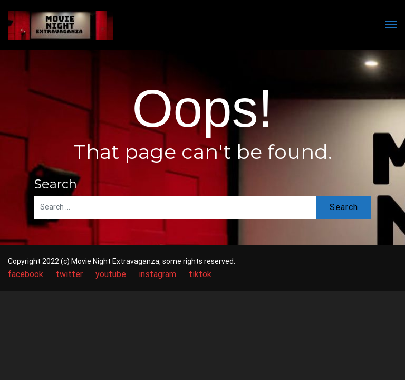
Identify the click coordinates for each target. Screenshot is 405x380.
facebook (25, 274)
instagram (157, 274)
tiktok (200, 274)
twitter (69, 274)
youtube (110, 274)
